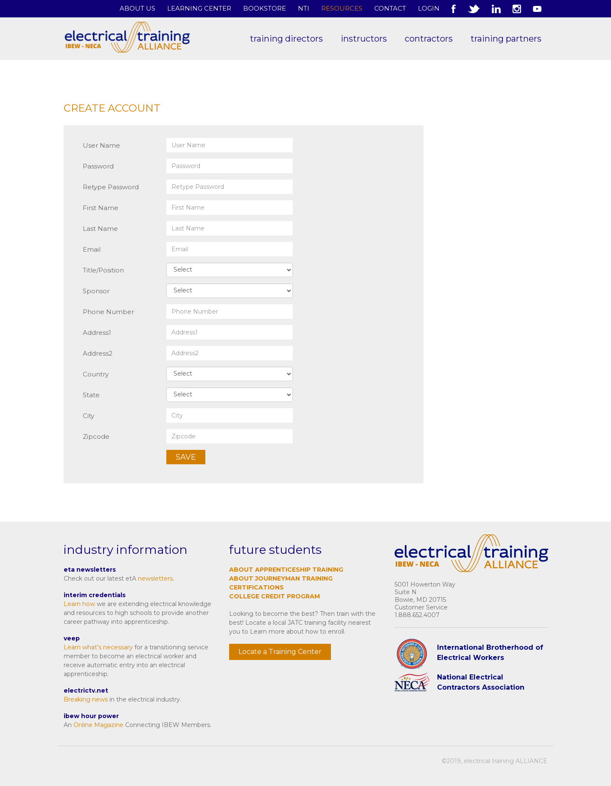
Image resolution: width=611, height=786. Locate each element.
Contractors (429, 39)
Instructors (364, 39)
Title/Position (103, 270)
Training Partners (506, 39)
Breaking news (86, 699)
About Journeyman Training (281, 578)
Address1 (97, 332)
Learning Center (199, 8)
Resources (341, 8)
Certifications (256, 587)
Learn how (79, 604)
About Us (137, 8)
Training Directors (286, 39)
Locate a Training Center (280, 652)
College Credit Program (274, 596)
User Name (101, 145)
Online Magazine (98, 725)
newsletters (155, 578)
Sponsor (96, 291)
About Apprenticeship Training (286, 569)
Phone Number (108, 312)
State (91, 395)
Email (92, 249)
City (88, 416)
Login (429, 8)
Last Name (100, 229)
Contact (390, 8)
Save (186, 457)
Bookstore (264, 8)
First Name (100, 208)
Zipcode (96, 436)
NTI (303, 8)
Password (98, 166)
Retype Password (111, 187)
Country (96, 374)
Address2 (97, 353)
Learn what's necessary (98, 647)
